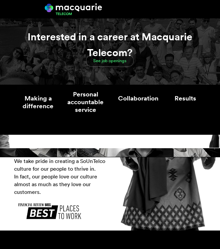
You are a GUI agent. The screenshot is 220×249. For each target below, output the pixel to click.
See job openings (109, 61)
